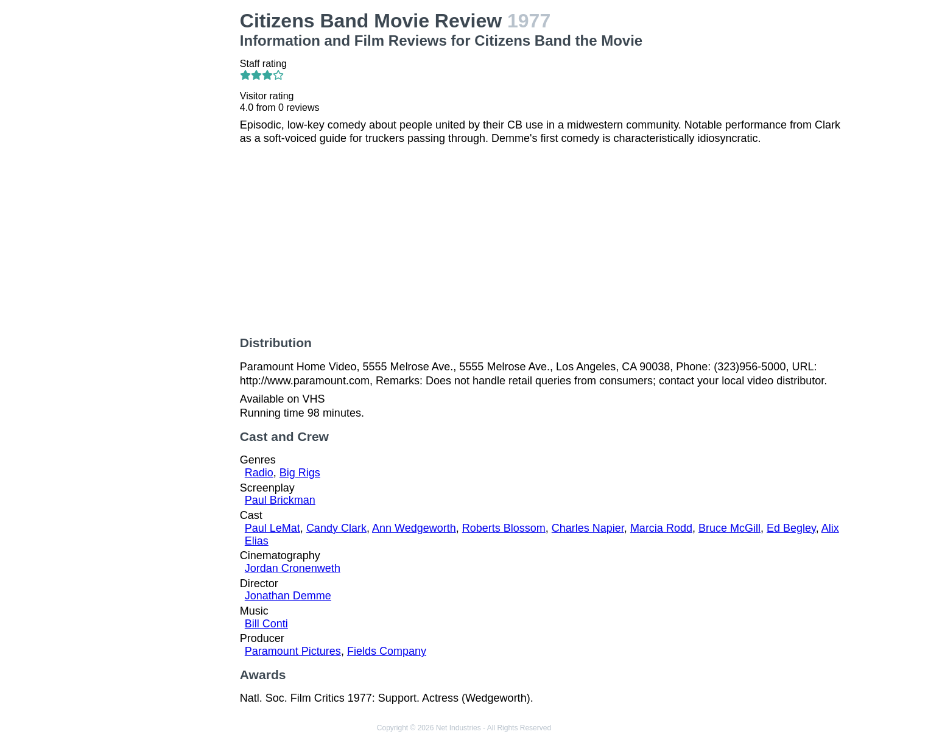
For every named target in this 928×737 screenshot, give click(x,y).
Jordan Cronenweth (292, 568)
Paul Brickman (280, 500)
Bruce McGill (729, 528)
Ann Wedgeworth (414, 528)
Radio (259, 473)
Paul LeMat (272, 528)
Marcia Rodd (661, 528)
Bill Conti (266, 624)
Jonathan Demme (288, 596)
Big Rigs (299, 473)
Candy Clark (336, 528)
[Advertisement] (161, 192)
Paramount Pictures (293, 651)
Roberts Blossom (504, 528)
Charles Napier (588, 528)
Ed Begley (791, 528)
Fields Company (386, 651)
